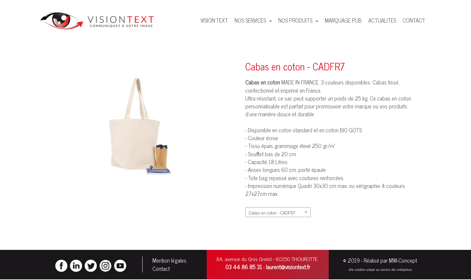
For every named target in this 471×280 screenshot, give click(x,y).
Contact (161, 268)
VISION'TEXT (214, 20)
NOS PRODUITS (296, 20)
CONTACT (414, 20)
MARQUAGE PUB (343, 20)
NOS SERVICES (251, 20)
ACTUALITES (382, 20)
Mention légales (169, 260)
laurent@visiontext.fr (288, 267)
